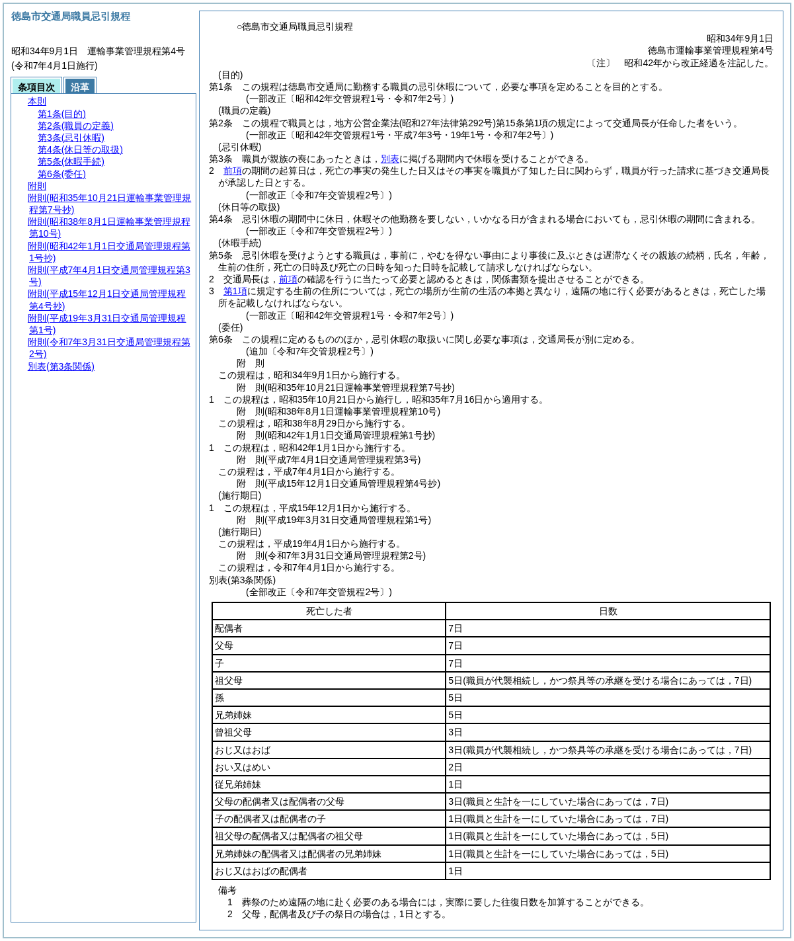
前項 (232, 170)
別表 (390, 158)
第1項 (235, 291)
